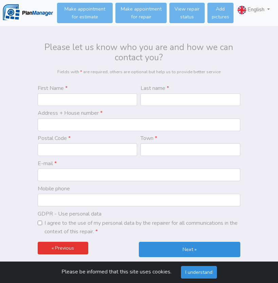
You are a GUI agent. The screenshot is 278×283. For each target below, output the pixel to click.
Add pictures (220, 12)
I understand (198, 272)
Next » (190, 249)
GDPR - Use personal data (69, 214)
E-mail (47, 163)
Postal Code (54, 138)
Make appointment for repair (141, 12)
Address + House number (70, 113)
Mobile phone (54, 188)
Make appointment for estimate (84, 12)
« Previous (63, 248)
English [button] (252, 10)
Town (149, 138)
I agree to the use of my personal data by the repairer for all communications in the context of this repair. (141, 227)
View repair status (187, 12)
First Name (53, 88)
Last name (155, 88)
